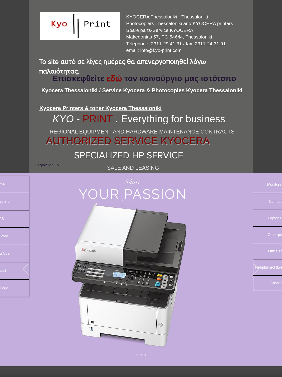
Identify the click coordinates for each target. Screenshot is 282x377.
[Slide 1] (141, 355)
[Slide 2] (137, 355)
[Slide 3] (145, 355)
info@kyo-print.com (160, 50)
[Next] (256, 270)
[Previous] (25, 270)
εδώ (114, 78)
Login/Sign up (47, 165)
